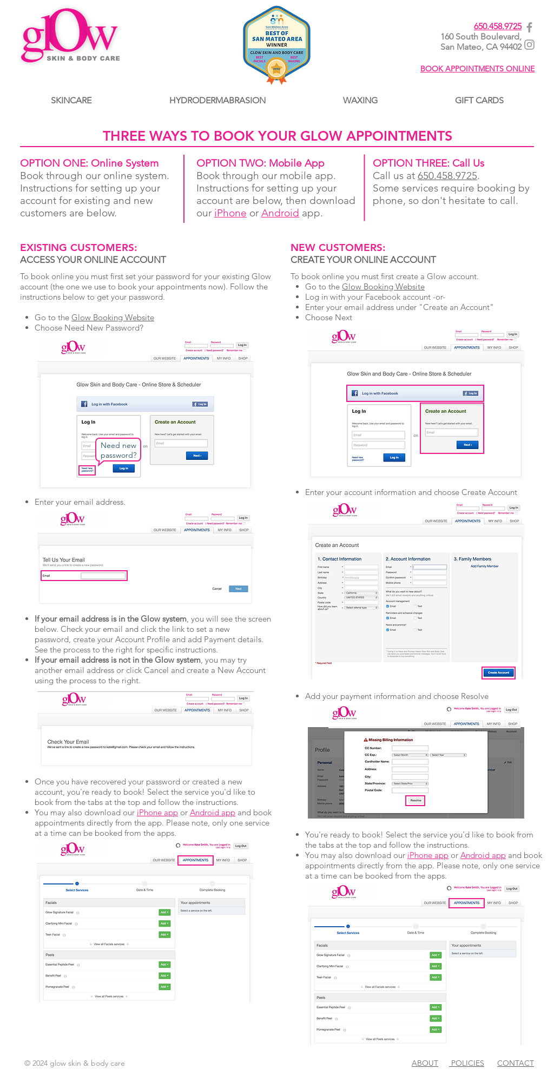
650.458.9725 (498, 26)
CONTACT (515, 1063)
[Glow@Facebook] (529, 27)
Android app (212, 812)
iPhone (230, 213)
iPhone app (157, 812)
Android (280, 213)
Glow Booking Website (112, 317)
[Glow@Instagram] (529, 44)
